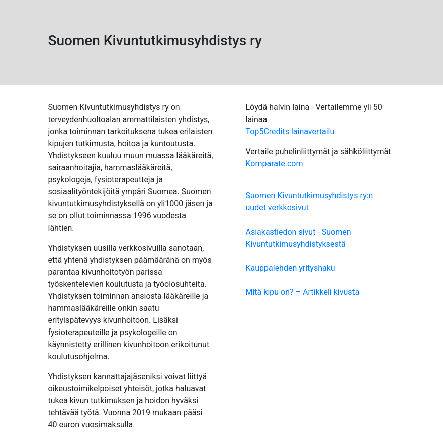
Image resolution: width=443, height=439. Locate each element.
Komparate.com (274, 163)
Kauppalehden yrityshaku (290, 268)
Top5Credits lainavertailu (290, 131)
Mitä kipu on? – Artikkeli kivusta (303, 292)
